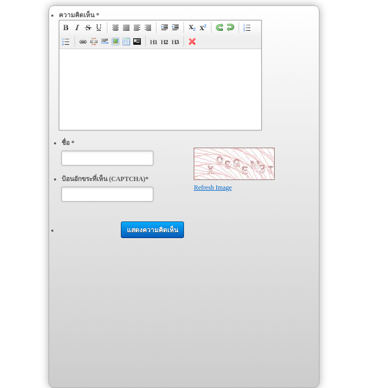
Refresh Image (212, 187)
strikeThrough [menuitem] (88, 27)
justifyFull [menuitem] (126, 27)
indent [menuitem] (164, 27)
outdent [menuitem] (175, 27)
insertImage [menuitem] (115, 41)
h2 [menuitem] (164, 41)
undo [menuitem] (230, 27)
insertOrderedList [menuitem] (247, 27)
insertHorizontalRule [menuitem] (104, 41)
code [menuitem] (137, 41)
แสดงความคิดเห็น (152, 230)
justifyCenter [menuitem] (115, 27)
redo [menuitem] (219, 27)
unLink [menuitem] (93, 41)
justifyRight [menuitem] (147, 27)
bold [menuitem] (66, 27)
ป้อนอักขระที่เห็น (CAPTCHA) (105, 179)
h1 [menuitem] (153, 41)
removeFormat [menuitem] (192, 41)
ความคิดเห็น (79, 15)
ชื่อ (68, 143)
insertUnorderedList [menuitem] (66, 41)
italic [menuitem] (77, 27)
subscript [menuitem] (192, 27)
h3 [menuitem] (175, 41)
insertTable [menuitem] (126, 41)
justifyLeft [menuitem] (137, 27)
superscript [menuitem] (202, 27)
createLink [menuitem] (83, 41)
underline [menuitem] (98, 27)
